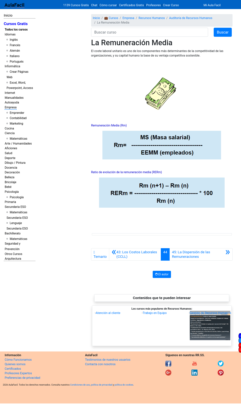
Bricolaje (10, 182)
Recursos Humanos (152, 18)
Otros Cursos (13, 254)
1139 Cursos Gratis (76, 5)
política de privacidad (101, 385)
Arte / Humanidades (18, 143)
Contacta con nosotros (100, 364)
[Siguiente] (201, 254)
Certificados (13, 368)
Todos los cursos (16, 29)
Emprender (17, 113)
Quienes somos (15, 364)
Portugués (17, 61)
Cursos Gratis (16, 23)
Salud (8, 153)
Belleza (9, 177)
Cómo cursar (108, 5)
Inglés (14, 39)
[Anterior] (135, 254)
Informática (12, 66)
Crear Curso (171, 5)
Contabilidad (18, 118)
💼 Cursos (111, 18)
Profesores (153, 5)
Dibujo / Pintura (15, 163)
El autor (162, 274)
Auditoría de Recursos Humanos (190, 18)
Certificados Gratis (131, 5)
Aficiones (11, 148)
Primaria (10, 202)
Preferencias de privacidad (22, 378)
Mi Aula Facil (212, 5)
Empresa (11, 107)
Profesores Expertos (18, 373)
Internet (10, 93)
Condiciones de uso (80, 385)
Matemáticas (18, 138)
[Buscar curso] (149, 32)
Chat (94, 5)
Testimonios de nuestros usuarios (107, 359)
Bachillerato (13, 233)
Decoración (12, 172)
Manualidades (14, 98)
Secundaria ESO (15, 207)
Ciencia (10, 133)
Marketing (16, 123)
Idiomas (10, 34)
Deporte (10, 158)
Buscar (223, 32)
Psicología (12, 192)
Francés (15, 45)
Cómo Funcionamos (18, 359)
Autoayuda (12, 102)
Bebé (8, 187)
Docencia (11, 167)
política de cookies (123, 385)
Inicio (8, 15)
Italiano (15, 56)
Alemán (15, 50)
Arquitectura (13, 258)
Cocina (9, 128)
